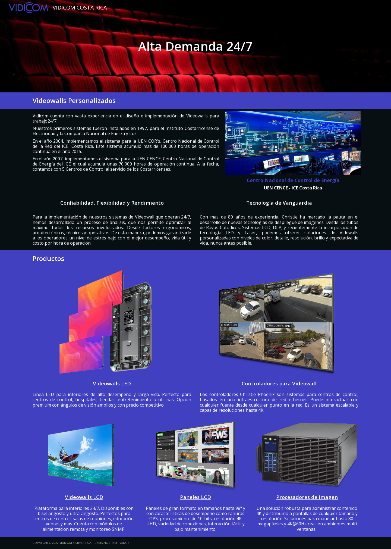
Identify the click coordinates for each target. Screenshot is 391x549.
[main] (195, 46)
